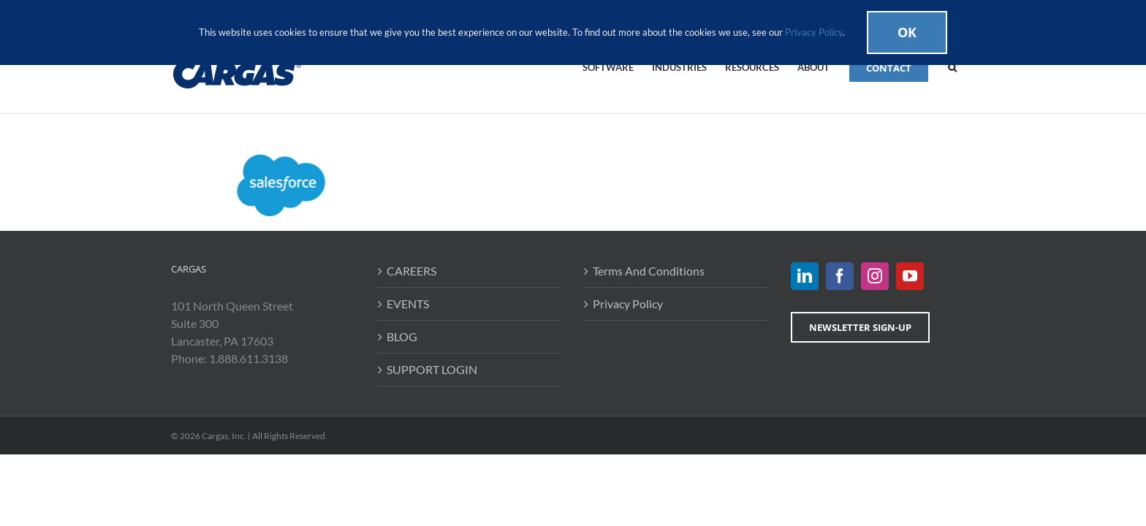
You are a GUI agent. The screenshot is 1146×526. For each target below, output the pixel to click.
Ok (907, 32)
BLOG (402, 336)
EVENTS (408, 303)
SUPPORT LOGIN (432, 369)
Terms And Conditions (649, 271)
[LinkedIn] (805, 276)
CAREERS (411, 271)
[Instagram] (875, 276)
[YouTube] (910, 276)
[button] (970, 66)
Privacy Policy (628, 303)
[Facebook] (840, 276)
